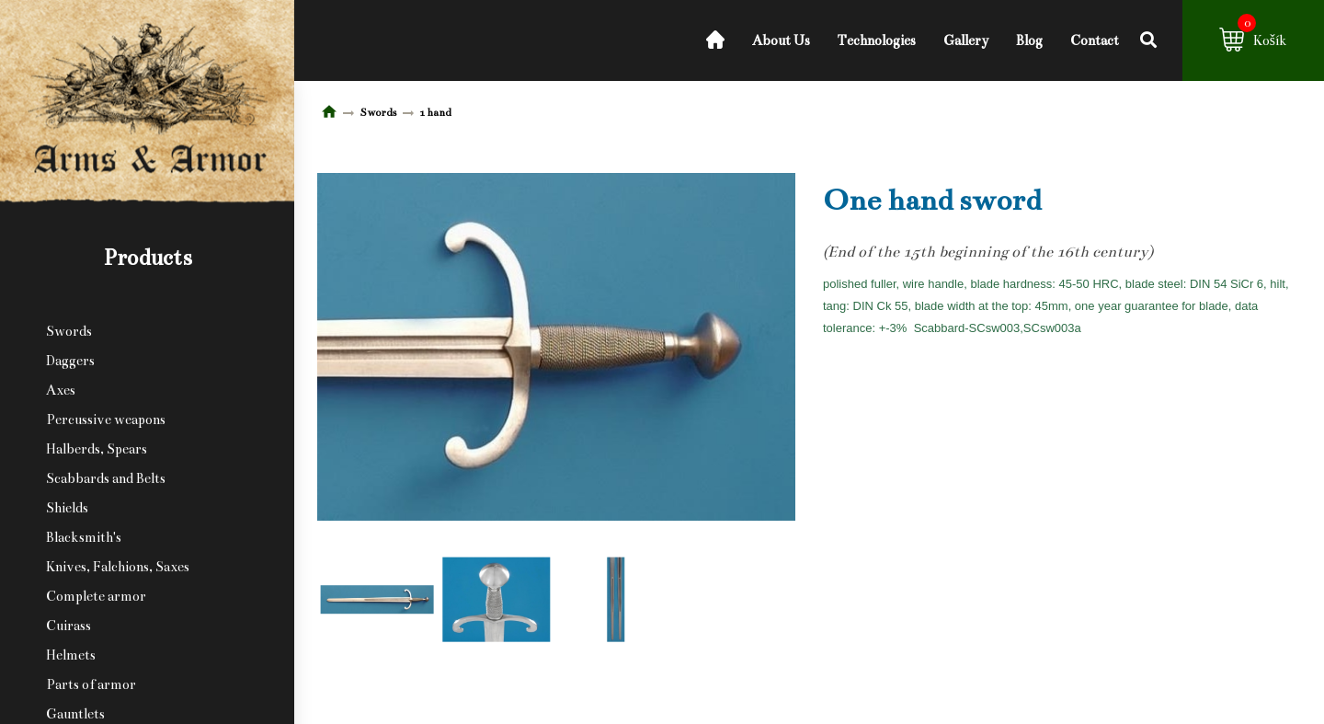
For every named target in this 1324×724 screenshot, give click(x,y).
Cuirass (68, 625)
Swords (69, 331)
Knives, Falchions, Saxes (117, 566)
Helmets (71, 655)
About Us (781, 40)
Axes (60, 390)
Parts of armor (91, 684)
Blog (1029, 40)
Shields (67, 508)
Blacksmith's (83, 537)
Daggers (70, 360)
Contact (1094, 40)
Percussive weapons (106, 419)
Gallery (965, 40)
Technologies (877, 40)
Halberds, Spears (96, 449)
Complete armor (96, 596)
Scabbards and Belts (106, 478)
